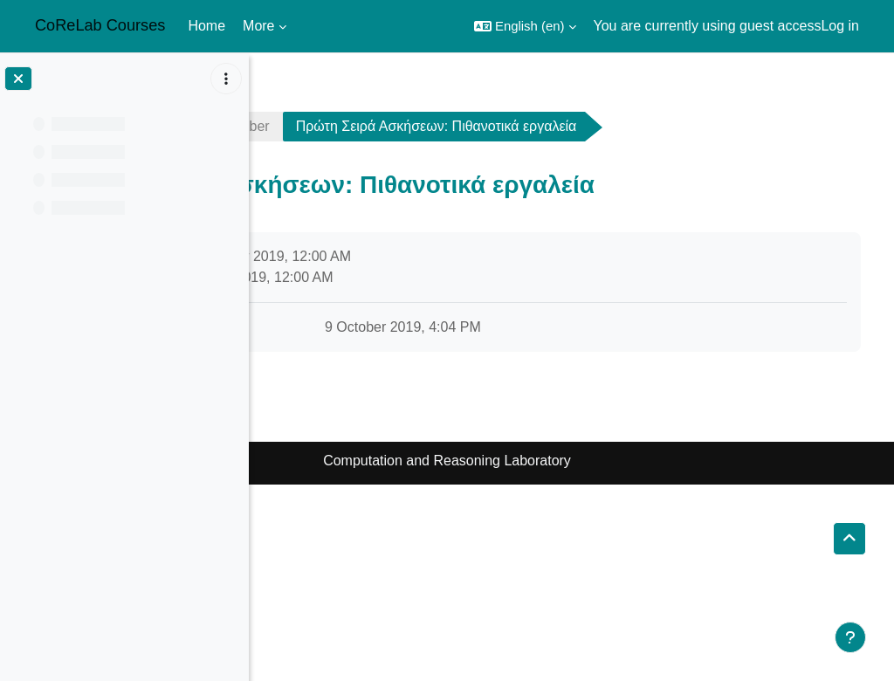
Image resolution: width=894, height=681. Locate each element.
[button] (525, 26)
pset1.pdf (365, 327)
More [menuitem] (258, 25)
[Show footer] (850, 637)
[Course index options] (226, 78)
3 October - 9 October (451, 126)
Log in (840, 25)
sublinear (310, 126)
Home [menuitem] (206, 25)
